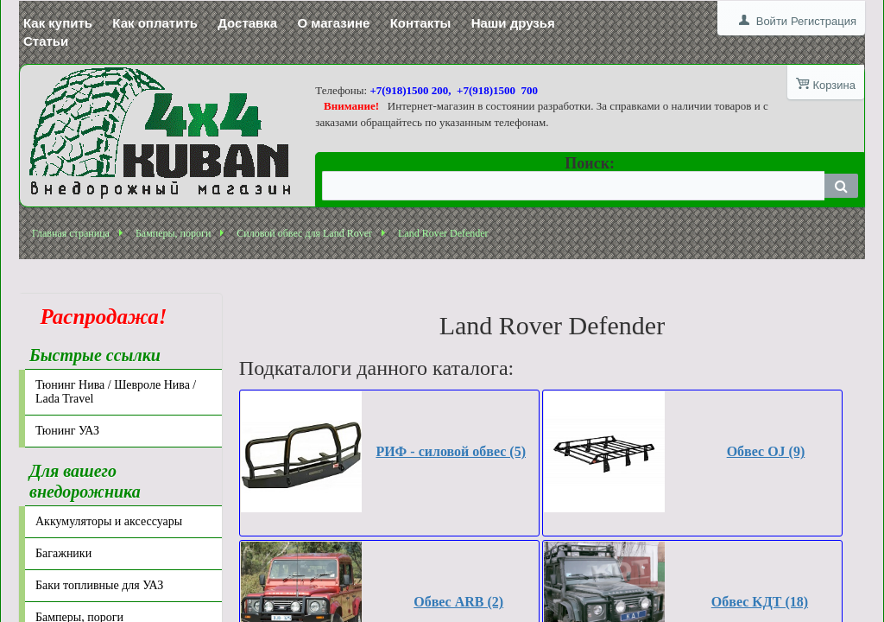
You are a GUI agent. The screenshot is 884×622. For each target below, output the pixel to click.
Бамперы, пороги (173, 233)
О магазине (333, 23)
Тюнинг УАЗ (67, 430)
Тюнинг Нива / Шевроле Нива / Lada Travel (115, 391)
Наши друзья (513, 23)
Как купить (57, 23)
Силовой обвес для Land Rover (304, 233)
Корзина (834, 85)
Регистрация (823, 21)
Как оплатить (155, 23)
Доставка (247, 23)
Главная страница (71, 233)
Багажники (63, 553)
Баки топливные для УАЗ (99, 585)
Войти (771, 21)
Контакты (420, 23)
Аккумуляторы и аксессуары (108, 521)
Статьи (45, 41)
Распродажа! (98, 316)
